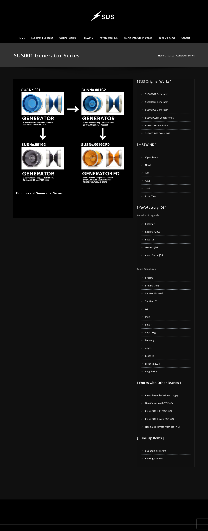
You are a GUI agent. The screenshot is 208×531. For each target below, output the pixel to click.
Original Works (67, 37)
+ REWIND (87, 37)
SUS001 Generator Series (180, 55)
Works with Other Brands (138, 37)
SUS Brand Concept (42, 37)
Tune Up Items (167, 37)
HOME (21, 37)
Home (158, 55)
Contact (185, 37)
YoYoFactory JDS (109, 37)
